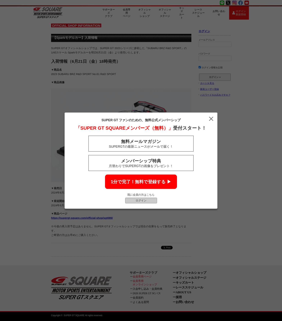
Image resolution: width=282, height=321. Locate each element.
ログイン (141, 200)
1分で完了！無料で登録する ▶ (141, 181)
